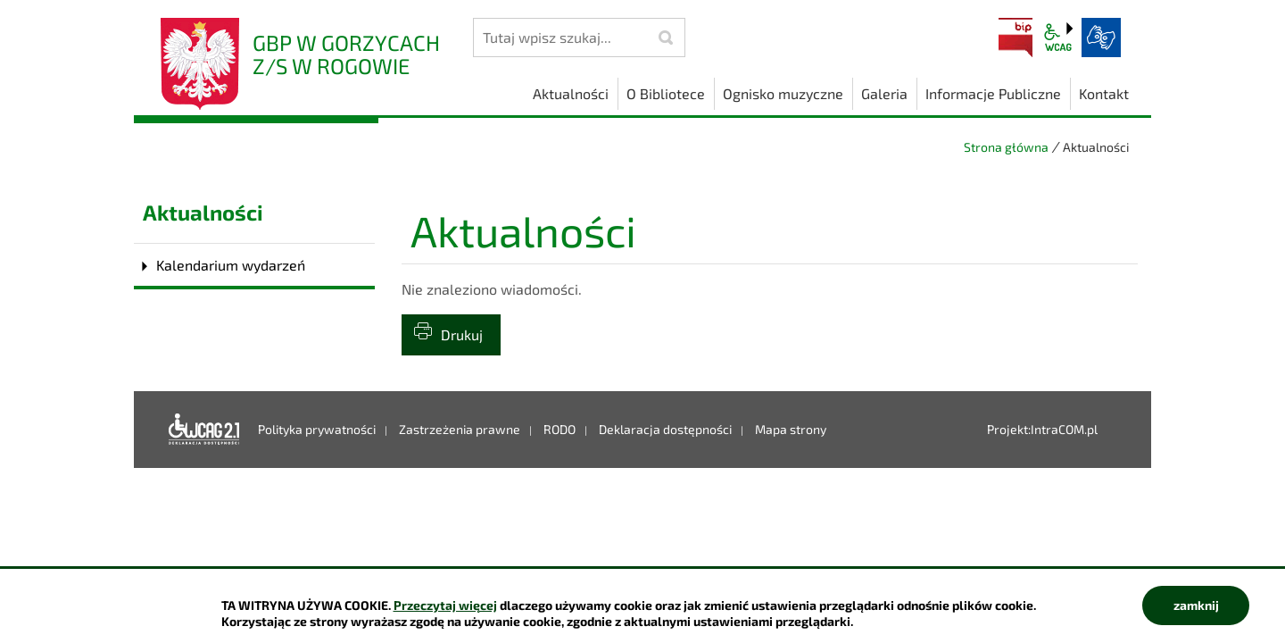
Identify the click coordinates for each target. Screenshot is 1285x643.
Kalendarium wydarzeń (230, 264)
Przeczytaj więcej (445, 605)
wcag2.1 (1058, 37)
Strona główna (1006, 146)
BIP (1015, 37)
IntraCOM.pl (1064, 429)
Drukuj (462, 334)
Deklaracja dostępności (204, 429)
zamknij (1196, 605)
